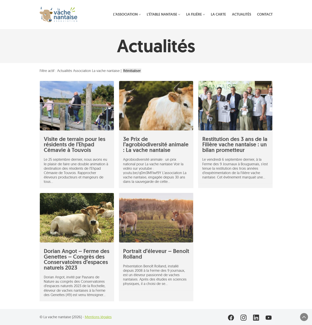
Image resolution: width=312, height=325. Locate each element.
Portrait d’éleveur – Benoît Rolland (156, 253)
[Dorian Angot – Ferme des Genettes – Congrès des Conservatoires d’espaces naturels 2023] (77, 217)
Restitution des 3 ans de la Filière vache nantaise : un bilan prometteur (234, 144)
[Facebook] (231, 317)
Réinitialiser (132, 70)
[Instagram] (243, 317)
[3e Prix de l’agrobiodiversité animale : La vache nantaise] (156, 105)
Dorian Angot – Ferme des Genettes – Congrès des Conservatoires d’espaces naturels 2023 (76, 259)
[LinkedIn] (256, 317)
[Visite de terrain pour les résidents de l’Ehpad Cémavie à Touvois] (77, 105)
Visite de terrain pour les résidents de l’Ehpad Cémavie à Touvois (74, 144)
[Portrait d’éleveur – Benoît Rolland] (156, 217)
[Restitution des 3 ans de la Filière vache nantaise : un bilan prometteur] (235, 105)
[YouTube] (268, 317)
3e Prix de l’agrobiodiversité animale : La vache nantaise (156, 144)
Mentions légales (98, 317)
